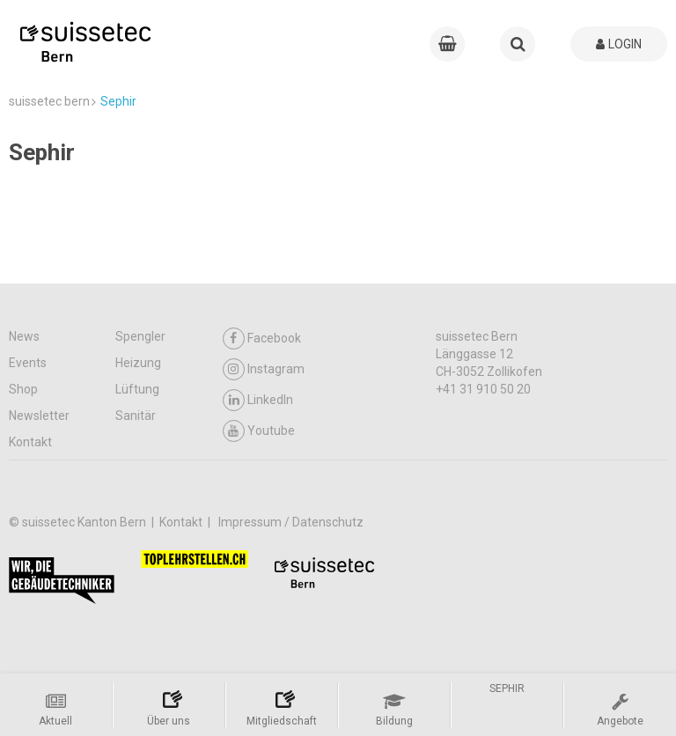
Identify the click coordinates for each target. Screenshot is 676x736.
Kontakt (30, 442)
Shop (23, 389)
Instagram (264, 369)
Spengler (140, 336)
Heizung (138, 363)
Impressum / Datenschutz (291, 522)
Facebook (262, 339)
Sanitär (135, 415)
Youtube (259, 431)
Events (28, 363)
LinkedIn (258, 400)
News (24, 336)
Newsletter (39, 415)
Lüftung (137, 389)
